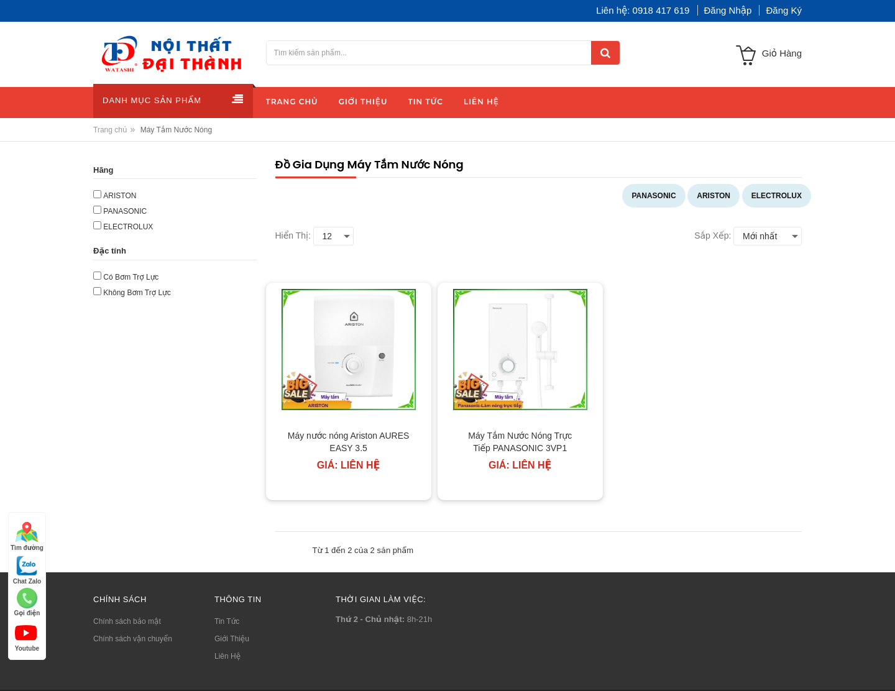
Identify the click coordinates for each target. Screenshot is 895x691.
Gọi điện (27, 602)
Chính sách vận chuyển (132, 638)
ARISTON (713, 195)
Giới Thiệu (231, 638)
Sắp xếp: (712, 235)
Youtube (27, 636)
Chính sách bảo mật (127, 621)
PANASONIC (653, 195)
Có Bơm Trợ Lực (130, 277)
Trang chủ (110, 130)
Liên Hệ (227, 656)
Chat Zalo (27, 569)
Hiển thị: (293, 235)
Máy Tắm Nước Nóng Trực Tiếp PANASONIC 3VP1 (520, 442)
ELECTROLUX (776, 195)
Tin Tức (226, 621)
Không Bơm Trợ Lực (136, 292)
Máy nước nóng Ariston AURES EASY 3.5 (349, 442)
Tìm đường (27, 536)
